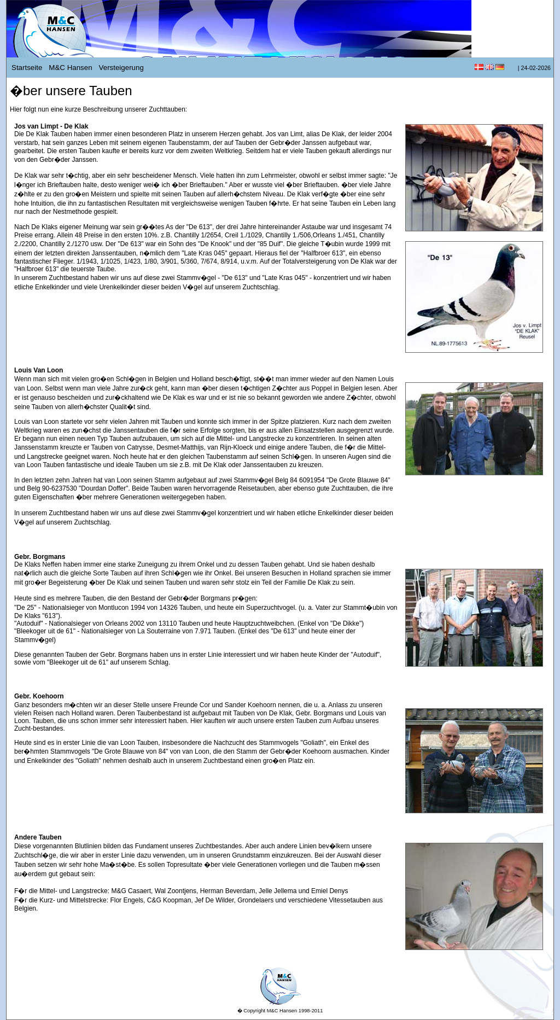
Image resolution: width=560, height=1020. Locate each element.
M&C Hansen (70, 67)
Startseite (26, 67)
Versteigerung (121, 67)
